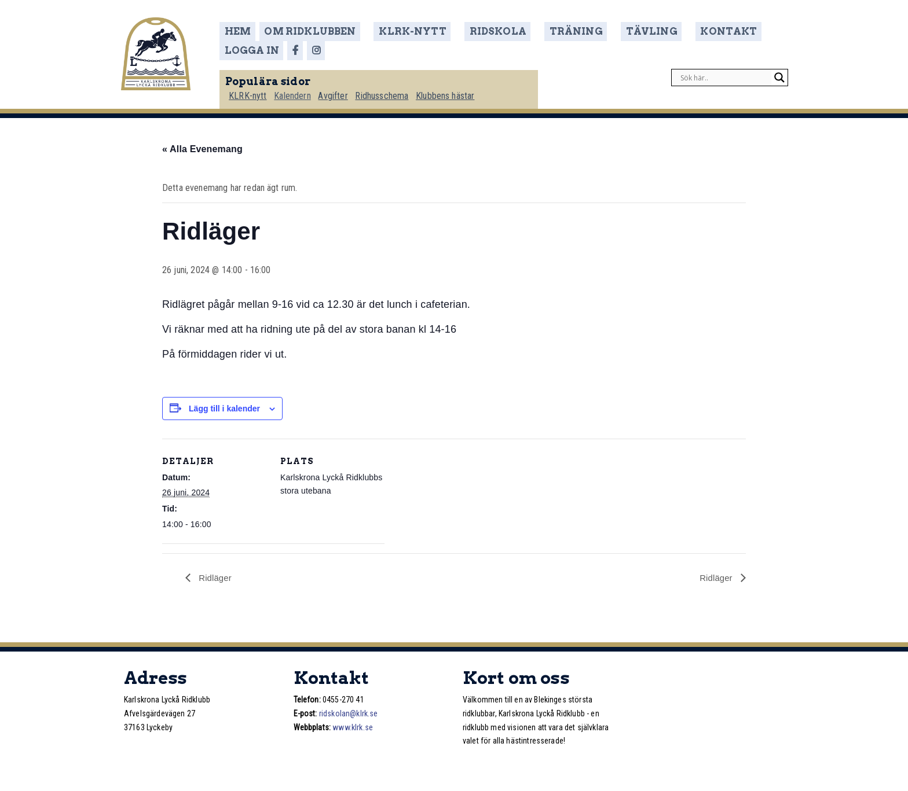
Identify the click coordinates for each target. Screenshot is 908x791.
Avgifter (342, 90)
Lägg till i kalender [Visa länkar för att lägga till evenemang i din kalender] (224, 407)
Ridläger (215, 577)
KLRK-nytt (404, 31)
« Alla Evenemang (202, 148)
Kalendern (301, 90)
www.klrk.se (352, 726)
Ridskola (476, 31)
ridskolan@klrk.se (348, 713)
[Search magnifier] (779, 73)
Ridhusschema (392, 90)
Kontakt (673, 31)
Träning (542, 31)
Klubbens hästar (456, 90)
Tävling (607, 31)
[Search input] (724, 73)
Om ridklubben (316, 31)
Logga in (739, 31)
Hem (246, 31)
